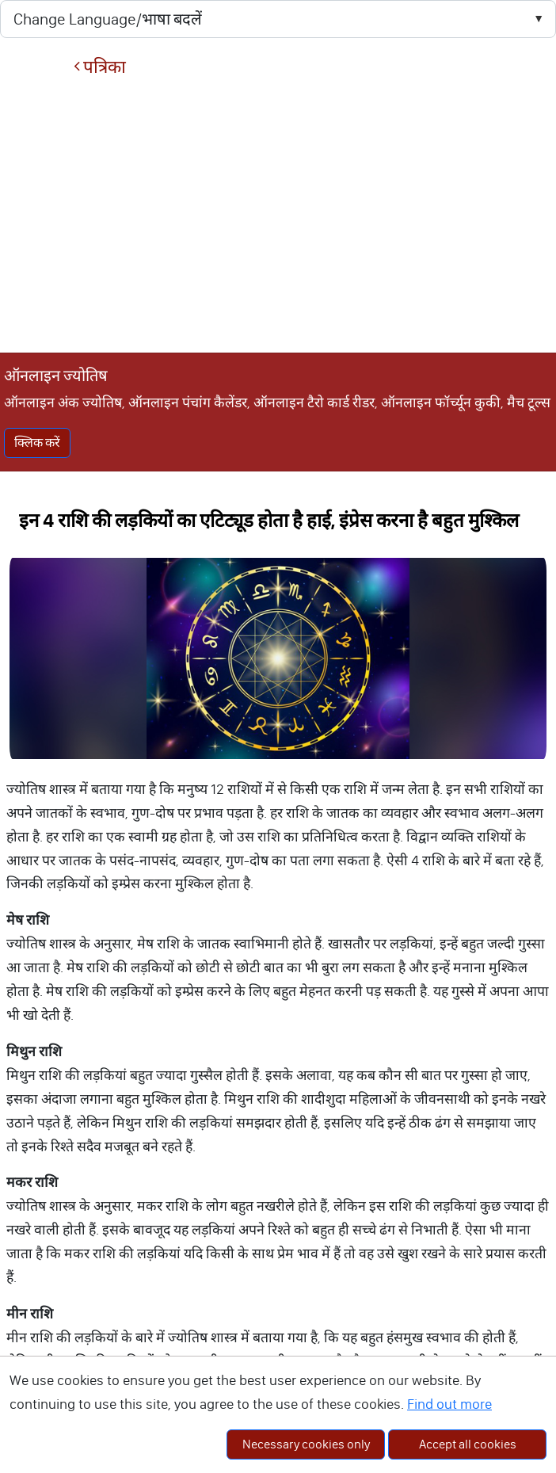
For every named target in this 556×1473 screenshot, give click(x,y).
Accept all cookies (467, 1444)
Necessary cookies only (306, 1444)
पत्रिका (100, 67)
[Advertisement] (278, 215)
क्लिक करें (37, 442)
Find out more (449, 1404)
